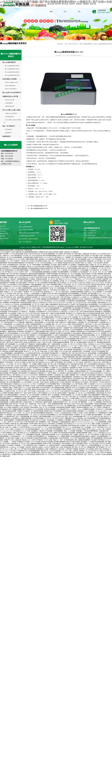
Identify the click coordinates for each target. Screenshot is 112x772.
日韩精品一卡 (40, 310)
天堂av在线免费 (22, 371)
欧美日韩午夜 (13, 369)
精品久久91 (61, 255)
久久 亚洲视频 (46, 324)
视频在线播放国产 (67, 376)
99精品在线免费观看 (85, 369)
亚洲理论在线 (54, 382)
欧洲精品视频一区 (17, 337)
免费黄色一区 (75, 366)
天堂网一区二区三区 (95, 264)
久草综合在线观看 (55, 450)
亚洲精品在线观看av (61, 337)
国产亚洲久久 (8, 375)
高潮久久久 (46, 290)
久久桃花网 (91, 384)
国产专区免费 (4, 253)
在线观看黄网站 (27, 288)
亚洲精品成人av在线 (43, 275)
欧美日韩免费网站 (24, 284)
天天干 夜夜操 (53, 432)
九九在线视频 (49, 378)
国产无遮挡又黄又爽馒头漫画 (13, 396)
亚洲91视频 (35, 387)
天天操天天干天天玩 (54, 454)
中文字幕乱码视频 (74, 310)
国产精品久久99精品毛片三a (73, 297)
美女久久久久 (66, 398)
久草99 (17, 295)
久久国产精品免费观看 (84, 405)
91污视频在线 (93, 268)
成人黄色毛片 (4, 376)
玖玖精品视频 (76, 308)
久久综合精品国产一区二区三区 (87, 272)
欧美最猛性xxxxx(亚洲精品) (11, 418)
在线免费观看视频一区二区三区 (30, 304)
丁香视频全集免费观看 (76, 291)
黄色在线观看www (40, 322)
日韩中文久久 (87, 346)
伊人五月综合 (30, 261)
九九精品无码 (67, 429)
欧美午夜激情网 (77, 324)
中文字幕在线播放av (46, 263)
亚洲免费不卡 (20, 329)
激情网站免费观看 (82, 432)
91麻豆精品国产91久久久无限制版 (14, 322)
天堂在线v (28, 447)
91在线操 (32, 279)
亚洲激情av (8, 346)
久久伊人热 (106, 349)
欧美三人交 (91, 259)
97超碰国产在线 (68, 328)
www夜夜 (34, 425)
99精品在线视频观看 (68, 357)
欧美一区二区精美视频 (57, 288)
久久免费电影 (59, 420)
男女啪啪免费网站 (63, 272)
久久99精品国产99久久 (63, 409)
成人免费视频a (54, 281)
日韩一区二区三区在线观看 (47, 407)
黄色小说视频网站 (104, 310)
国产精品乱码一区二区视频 (90, 420)
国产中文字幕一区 (47, 270)
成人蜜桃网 (100, 337)
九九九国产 (36, 382)
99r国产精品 (51, 322)
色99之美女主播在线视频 (90, 295)
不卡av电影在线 (44, 281)
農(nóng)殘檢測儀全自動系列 (11, 72)
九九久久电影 (9, 429)
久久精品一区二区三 (8, 288)
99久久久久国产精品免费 (33, 320)
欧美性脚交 (20, 331)
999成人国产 (27, 396)
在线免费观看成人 (19, 353)
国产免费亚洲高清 (8, 270)
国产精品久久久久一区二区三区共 (24, 310)
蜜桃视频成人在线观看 (50, 272)
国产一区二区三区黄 (71, 402)
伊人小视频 (13, 427)
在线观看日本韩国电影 (76, 335)
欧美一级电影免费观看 (7, 420)
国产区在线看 (89, 373)
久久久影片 (65, 396)
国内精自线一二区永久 (53, 413)
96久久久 (83, 310)
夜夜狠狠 (97, 311)
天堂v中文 (102, 443)
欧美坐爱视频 (92, 353)
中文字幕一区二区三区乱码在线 (32, 255)
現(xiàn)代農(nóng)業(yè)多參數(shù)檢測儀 (14, 121)
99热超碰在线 (8, 324)
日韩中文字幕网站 (92, 310)
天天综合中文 (84, 391)
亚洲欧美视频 (76, 347)
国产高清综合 (87, 357)
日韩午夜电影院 (13, 311)
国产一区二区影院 (96, 407)
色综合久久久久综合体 (12, 304)
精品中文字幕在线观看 (73, 441)
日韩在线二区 (92, 342)
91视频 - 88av (4, 315)
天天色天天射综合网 (8, 360)
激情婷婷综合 (35, 396)
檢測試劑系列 (6, 136)
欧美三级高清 (85, 255)
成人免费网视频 (99, 290)
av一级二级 (83, 380)
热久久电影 (46, 284)
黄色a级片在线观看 (47, 441)
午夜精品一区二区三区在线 (88, 425)
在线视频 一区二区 (91, 427)
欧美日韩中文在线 (41, 277)
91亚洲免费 (103, 297)
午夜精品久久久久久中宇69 (96, 344)
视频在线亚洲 (12, 331)
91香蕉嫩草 (68, 420)
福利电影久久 (8, 286)
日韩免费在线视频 (65, 299)
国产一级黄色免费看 (54, 344)
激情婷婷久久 (93, 413)
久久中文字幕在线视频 (16, 253)
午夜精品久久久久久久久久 (21, 384)
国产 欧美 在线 (35, 313)
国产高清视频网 (10, 344)
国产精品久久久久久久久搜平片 (15, 272)
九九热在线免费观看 (76, 329)
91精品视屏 (99, 277)
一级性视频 (31, 311)
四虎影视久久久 (82, 281)
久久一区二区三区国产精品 (74, 290)
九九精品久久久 (19, 429)
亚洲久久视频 (87, 355)
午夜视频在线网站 (94, 306)
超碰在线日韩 (8, 335)
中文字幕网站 (78, 320)
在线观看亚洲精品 (36, 324)
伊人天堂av (105, 445)
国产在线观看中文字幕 (53, 346)
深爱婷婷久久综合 (17, 407)
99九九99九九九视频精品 (21, 286)
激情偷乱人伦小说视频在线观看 (48, 259)
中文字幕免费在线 (16, 255)
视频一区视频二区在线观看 (100, 423)
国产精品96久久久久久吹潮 (21, 431)
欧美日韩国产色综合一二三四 (51, 319)
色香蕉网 (108, 396)
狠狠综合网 (6, 456)
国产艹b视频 (74, 434)
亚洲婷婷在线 (80, 452)
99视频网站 (78, 275)
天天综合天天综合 (81, 344)
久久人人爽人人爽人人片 (13, 449)
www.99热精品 (17, 324)
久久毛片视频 (64, 277)
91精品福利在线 (104, 431)
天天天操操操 (90, 449)
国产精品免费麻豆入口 (52, 414)
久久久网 (41, 329)
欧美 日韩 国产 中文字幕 (16, 404)
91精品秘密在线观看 (54, 376)
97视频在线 (64, 353)
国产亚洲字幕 (8, 297)
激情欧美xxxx (65, 346)
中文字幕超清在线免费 (93, 313)
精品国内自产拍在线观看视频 (38, 366)
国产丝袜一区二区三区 (79, 447)
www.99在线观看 (26, 382)
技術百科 (3, 231)
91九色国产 (94, 440)
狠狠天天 (23, 295)
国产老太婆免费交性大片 (53, 310)
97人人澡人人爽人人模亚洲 (70, 450)
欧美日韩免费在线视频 (70, 411)
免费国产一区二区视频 (30, 364)
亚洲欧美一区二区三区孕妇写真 (33, 291)
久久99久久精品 (82, 288)
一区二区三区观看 (27, 436)
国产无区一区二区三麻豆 (67, 259)
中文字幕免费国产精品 (53, 384)
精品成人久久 (26, 440)
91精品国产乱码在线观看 (88, 375)
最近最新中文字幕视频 (90, 315)
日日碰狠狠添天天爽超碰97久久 (37, 373)
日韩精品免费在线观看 (15, 317)
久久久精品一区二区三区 (14, 364)
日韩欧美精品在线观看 (48, 434)
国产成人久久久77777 (61, 315)
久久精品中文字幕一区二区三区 (13, 391)
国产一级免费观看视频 (24, 299)
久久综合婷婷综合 (15, 436)
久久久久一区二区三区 (52, 391)
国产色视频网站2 (41, 422)
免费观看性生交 (70, 418)
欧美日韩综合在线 (73, 425)
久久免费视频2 (98, 402)
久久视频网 (12, 371)
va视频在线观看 (65, 436)
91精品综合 (8, 405)
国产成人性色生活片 (11, 290)
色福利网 (105, 279)
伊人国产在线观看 (32, 367)
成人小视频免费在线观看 (91, 320)
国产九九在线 (57, 398)
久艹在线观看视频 (66, 308)
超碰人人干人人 (93, 432)
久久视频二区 (54, 367)
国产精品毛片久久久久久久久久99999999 (25, 375)
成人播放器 (26, 317)
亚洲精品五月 (24, 273)
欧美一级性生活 (106, 313)
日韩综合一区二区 (84, 434)
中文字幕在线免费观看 (52, 308)
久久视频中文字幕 (45, 293)
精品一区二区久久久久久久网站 (62, 324)
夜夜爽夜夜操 (11, 275)
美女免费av (98, 259)
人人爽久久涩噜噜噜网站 (60, 335)
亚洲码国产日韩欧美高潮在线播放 (37, 438)
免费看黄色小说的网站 (46, 375)
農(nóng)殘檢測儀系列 (86, 44)
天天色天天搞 (24, 315)
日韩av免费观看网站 (94, 394)
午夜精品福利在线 (69, 452)
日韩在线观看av (35, 317)
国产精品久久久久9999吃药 (98, 253)
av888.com (23, 438)
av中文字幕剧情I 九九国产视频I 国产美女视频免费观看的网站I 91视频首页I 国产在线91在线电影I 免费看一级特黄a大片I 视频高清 (39, 252)
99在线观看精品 (95, 389)
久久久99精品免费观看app (93, 445)
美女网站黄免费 (106, 317)
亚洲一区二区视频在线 (79, 387)
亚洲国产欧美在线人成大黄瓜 (53, 328)
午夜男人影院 (41, 338)
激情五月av (78, 279)
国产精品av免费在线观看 (97, 391)
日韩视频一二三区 (20, 445)
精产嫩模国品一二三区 (85, 402)
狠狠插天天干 (19, 393)
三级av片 (71, 320)
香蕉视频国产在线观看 (33, 434)
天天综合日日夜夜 (34, 315)
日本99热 (36, 281)
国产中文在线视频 (73, 391)
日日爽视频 (59, 423)
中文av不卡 (56, 270)
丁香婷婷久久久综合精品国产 (70, 270)
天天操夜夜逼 (70, 300)
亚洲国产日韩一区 (8, 358)
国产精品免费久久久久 (95, 293)
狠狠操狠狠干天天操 (100, 398)
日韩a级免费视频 (33, 268)
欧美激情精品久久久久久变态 (17, 338)
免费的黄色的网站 (58, 402)
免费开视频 (32, 349)
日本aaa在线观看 (97, 367)
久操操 (99, 400)
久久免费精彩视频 (12, 328)
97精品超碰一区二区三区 (75, 393)
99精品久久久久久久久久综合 (95, 282)
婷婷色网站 (14, 347)
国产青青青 (57, 338)
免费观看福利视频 (57, 404)
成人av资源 (59, 447)
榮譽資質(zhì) (4, 233)
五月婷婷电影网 (69, 440)
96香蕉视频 (3, 311)
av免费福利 (16, 319)
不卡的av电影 (94, 255)
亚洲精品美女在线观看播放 (66, 306)
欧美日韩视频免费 (43, 425)
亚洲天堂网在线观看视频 (45, 400)
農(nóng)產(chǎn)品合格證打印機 (10, 93)
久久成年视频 (27, 389)
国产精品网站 (11, 320)
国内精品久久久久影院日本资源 (76, 313)
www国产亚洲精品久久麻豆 (8, 432)
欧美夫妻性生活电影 (77, 364)
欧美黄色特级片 (45, 288)
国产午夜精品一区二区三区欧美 (74, 362)
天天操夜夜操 (41, 384)
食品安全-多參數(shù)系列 (11, 82)
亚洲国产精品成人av (68, 389)
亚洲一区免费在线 (105, 255)
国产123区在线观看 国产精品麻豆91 (95, 364)
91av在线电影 (72, 281)
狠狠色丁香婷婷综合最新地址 (80, 407)
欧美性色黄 (82, 261)
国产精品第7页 (102, 315)
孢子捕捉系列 (8, 129)
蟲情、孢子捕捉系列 (8, 126)
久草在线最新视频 (41, 376)
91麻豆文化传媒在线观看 (57, 313)
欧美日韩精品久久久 (7, 310)
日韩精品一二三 (102, 378)
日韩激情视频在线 (65, 422)
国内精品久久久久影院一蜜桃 (83, 376)
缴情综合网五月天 (87, 319)
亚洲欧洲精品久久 (103, 425)
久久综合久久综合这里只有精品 (97, 338)
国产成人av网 (52, 364)
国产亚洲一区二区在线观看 (78, 396)
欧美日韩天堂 (99, 373)
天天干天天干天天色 (86, 398)
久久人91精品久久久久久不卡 (102, 308)
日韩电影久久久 (44, 445)
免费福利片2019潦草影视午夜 (63, 378)
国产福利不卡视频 (13, 438)
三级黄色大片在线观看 (46, 431)
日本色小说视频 (93, 257)
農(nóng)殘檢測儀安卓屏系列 (103, 44)
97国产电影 (105, 362)
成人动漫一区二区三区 (68, 344)
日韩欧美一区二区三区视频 (82, 414)
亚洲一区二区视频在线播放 (78, 342)
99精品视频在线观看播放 (20, 268)
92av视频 (15, 405)
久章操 (43, 355)
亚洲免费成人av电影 (42, 449)
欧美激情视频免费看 (81, 306)
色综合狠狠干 (24, 366)
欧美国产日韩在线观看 (31, 407)
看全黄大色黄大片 (64, 304)
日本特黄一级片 (13, 277)
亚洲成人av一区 (9, 291)
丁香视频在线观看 (35, 270)
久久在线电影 (12, 313)
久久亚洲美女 (72, 264)
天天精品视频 (13, 266)
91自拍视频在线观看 (35, 290)
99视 (92, 284)
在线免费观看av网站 (88, 358)
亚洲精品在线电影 (40, 358)
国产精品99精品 (43, 306)
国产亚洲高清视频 (70, 288)
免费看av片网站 (42, 364)
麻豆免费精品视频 (45, 416)
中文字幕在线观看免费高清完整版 (26, 275)
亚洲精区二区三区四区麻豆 (73, 257)
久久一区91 (10, 261)
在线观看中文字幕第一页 (77, 367)
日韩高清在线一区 (29, 402)
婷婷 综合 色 (45, 450)
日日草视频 (73, 272)
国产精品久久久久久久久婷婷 (16, 259)
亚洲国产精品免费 (93, 396)
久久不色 (33, 384)
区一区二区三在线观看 (99, 355)
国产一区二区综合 (29, 376)
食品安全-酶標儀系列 (9, 85)
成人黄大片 (104, 411)
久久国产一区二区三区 (75, 315)
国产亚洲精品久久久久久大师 (102, 299)
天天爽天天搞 (30, 362)
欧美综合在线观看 (50, 409)
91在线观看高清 (41, 311)
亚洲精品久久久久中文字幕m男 (27, 306)
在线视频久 (34, 431)
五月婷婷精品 (59, 362)
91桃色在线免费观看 (100, 404)
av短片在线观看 (92, 302)
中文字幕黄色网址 (64, 360)
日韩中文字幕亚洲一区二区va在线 (42, 440)
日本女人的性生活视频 (79, 429)
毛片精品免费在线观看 (21, 270)
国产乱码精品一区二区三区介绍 (67, 282)
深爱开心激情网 (62, 264)
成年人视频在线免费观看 (82, 440)
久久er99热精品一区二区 (92, 411)
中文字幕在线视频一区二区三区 (42, 418)
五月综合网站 (49, 347)
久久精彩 (19, 288)
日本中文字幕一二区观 (44, 404)
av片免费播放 (98, 319)
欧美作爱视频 (49, 329)
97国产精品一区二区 (25, 264)
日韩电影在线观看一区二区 (68, 394)
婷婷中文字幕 (47, 443)
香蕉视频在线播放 (56, 284)
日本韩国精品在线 (12, 264)
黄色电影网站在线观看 (63, 407)
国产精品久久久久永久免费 (92, 317)
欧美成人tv (50, 338)
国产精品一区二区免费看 (66, 371)
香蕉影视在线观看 (26, 302)
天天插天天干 (100, 409)
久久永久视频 (36, 299)
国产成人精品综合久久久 (54, 355)
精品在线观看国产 (73, 380)
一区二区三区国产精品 (62, 291)
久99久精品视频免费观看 (44, 335)
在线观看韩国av (36, 452)
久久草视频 (20, 447)
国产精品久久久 (60, 257)
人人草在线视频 (34, 293)
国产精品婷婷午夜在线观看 (67, 432)
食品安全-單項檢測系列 (10, 88)
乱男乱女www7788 (31, 266)
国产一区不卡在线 (29, 391)
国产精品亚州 (23, 328)
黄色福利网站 (53, 282)
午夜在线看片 (9, 362)
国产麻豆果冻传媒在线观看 (27, 347)
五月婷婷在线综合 (66, 413)
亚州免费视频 (57, 429)
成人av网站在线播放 (32, 329)
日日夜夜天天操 (89, 290)
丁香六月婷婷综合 (74, 337)
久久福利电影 (8, 414)
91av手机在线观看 (29, 454)
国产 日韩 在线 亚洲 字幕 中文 (78, 353)
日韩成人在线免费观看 (95, 380)
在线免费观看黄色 (103, 436)
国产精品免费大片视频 (82, 389)
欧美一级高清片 (12, 279)
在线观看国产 (25, 319)
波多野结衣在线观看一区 (33, 297)
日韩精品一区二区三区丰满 (87, 450)
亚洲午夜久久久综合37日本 (63, 317)
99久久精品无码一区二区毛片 (13, 425)
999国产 (85, 257)
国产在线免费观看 (90, 418)
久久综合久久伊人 (74, 311)
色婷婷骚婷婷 (54, 304)
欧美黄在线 (31, 360)
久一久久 (45, 427)
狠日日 (12, 295)
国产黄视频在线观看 (58, 387)
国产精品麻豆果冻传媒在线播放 (72, 355)
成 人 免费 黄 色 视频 (47, 320)
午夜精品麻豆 (99, 358)
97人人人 (68, 427)
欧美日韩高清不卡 (5, 268)
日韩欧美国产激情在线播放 (81, 326)
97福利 (80, 346)
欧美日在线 (52, 427)
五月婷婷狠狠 (76, 255)
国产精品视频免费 (97, 438)
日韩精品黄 (85, 253)
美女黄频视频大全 (33, 340)
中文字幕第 (59, 253)
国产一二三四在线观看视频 (34, 272)
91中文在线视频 (44, 367)
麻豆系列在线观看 (72, 373)
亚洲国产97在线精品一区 (25, 411)
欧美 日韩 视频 (82, 394)
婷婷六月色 (98, 449)
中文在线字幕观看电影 (48, 253)
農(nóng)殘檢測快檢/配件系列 (11, 75)
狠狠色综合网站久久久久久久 (91, 333)
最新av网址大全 (83, 268)
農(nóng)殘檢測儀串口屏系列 (11, 69)
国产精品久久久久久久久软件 (32, 427)
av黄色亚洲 (65, 329)
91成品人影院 (97, 347)
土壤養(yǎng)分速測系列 (10, 113)
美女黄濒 (5, 266)
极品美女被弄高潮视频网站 (37, 273)
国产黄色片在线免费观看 (59, 293)
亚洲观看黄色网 (44, 333)
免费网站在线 (67, 400)
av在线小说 (81, 282)
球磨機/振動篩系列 (9, 106)
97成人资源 (63, 391)
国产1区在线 (5, 369)
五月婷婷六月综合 (58, 418)
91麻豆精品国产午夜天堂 (46, 326)
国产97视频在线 (30, 344)
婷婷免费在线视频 (5, 337)
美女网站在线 (32, 342)
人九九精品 (8, 326)
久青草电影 (22, 369)
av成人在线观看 (41, 337)
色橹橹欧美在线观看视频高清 (50, 299)
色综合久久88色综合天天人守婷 (42, 302)
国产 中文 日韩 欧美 (13, 273)
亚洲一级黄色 (88, 328)
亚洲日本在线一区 (41, 454)
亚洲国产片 (7, 440)
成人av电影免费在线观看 (21, 414)
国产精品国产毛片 (87, 308)
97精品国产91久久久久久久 (55, 405)
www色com (12, 447)
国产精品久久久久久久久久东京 (80, 385)
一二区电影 (13, 441)
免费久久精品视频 (13, 308)
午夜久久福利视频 (77, 443)
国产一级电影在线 (31, 404)
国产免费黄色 (31, 335)
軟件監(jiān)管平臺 (9, 100)
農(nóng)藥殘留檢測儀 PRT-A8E (39, 205)
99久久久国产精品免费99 (27, 422)
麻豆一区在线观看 (54, 394)
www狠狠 (55, 452)
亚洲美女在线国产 (55, 445)
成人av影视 (26, 324)
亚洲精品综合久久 (54, 436)
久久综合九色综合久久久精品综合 (56, 311)
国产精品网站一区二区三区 (21, 452)
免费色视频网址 (62, 380)
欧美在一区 (87, 443)
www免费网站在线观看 (19, 398)
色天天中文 (101, 300)
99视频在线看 (91, 447)
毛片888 (16, 422)
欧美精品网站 (23, 378)
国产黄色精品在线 (6, 384)
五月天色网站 (17, 389)
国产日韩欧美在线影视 (87, 311)
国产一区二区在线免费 (54, 389)
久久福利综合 (23, 311)
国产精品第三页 (51, 380)
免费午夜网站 (75, 398)
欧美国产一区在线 (20, 261)
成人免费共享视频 (22, 423)
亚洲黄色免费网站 (41, 344)
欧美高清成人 (94, 322)
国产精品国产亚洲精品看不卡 (51, 353)
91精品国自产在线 (16, 357)
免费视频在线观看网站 (89, 360)
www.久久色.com (87, 347)
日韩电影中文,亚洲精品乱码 (53, 266)
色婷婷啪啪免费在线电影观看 (80, 436)
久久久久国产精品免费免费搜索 (97, 281)
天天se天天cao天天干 (59, 302)
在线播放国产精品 (83, 264)
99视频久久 (108, 266)
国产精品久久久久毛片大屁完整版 (54, 300)
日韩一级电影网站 (18, 297)
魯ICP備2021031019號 (86, 247)
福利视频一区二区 (84, 322)
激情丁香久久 (16, 416)
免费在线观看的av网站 (43, 331)
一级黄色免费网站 (55, 396)
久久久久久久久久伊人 (84, 423)
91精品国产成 (20, 320)
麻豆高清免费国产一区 (99, 414)
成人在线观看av (51, 369)
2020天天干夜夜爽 (98, 357)
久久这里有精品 (64, 367)
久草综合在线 (40, 391)
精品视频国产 (49, 385)
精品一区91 (68, 416)
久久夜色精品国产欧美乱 (33, 353)
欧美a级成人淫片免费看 (58, 290)
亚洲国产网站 (76, 420)
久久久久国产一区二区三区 (21, 413)
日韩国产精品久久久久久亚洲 (22, 387)
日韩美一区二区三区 (23, 313)
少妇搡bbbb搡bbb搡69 (16, 402)
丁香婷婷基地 (4, 385)
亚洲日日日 (11, 434)
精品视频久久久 (30, 331)
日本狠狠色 (43, 394)
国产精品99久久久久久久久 (63, 347)
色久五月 (82, 373)
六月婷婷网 (34, 333)
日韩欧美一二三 (21, 434)
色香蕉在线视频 (38, 411)
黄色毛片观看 (86, 273)
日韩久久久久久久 (35, 319)
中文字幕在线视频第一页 (97, 371)
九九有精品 (10, 445)
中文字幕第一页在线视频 (46, 420)
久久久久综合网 (36, 441)
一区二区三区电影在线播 (79, 400)
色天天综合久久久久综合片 (27, 277)
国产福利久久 (52, 306)
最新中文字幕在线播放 (39, 389)
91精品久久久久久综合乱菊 (100, 275)
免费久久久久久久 (48, 286)
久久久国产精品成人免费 (79, 384)
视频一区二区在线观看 (100, 346)
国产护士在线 (91, 429)
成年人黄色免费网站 (26, 281)
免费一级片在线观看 (66, 349)
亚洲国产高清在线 (17, 454)
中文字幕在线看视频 (11, 333)
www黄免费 (7, 416)
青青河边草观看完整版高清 (16, 263)
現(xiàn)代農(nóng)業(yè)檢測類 (10, 110)
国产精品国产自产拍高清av (21, 380)
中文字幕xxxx (32, 400)
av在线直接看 (40, 385)
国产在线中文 (95, 385)
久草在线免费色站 (53, 349)
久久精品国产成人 (5, 454)
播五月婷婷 (79, 357)
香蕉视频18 (80, 411)
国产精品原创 (66, 443)
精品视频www (85, 441)
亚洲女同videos (106, 328)
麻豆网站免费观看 (59, 441)
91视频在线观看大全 (63, 369)
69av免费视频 (92, 400)
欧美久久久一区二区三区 (32, 351)
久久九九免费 (20, 344)
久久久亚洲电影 (25, 355)
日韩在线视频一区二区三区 (35, 300)
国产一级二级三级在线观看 (72, 358)
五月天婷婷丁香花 (11, 293)
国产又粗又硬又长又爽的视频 (36, 371)
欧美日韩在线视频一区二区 (92, 335)
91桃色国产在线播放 (72, 449)
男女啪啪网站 (46, 264)
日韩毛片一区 (75, 409)
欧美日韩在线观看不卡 (16, 376)
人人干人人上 (57, 400)
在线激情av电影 (40, 369)
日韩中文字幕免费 (105, 452)
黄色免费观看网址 (15, 382)
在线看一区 (63, 281)
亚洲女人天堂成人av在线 (80, 413)
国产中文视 (76, 404)
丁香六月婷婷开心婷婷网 (100, 263)
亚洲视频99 (97, 328)
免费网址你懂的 (32, 338)
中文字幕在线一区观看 (98, 434)
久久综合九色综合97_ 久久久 (64, 326)
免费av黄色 (102, 257)
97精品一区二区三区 (47, 315)
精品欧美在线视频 (21, 360)
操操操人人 (26, 425)
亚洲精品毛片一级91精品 (57, 449)
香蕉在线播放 (36, 264)
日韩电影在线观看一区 (82, 371)
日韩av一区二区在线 (40, 405)
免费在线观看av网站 (32, 259)
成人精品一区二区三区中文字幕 (76, 302)
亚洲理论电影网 (42, 349)
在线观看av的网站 (89, 329)
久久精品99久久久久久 (26, 405)
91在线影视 (57, 375)
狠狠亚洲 (68, 387)
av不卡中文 (86, 279)
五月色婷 (54, 264)
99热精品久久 (100, 375)
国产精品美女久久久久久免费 (45, 362)
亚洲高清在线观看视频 (97, 441)
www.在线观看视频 (100, 422)
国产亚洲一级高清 (38, 378)
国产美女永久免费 (12, 342)
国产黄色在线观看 (90, 378)
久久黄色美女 (79, 418)
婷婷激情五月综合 (32, 445)
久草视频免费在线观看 (22, 420)
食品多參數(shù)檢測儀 (9, 79)
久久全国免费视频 (89, 393)
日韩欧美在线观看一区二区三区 (45, 279)
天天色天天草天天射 (33, 253)
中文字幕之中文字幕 (103, 450)
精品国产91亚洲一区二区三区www (51, 357)
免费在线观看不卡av (102, 366)
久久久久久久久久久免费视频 (56, 295)
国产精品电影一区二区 (33, 263)
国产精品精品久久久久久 (95, 288)
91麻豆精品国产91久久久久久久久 (74, 286)
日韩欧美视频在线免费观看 (61, 342)
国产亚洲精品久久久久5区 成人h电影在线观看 (53, 393)
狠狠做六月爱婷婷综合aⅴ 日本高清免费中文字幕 (85, 331)
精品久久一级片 (58, 440)
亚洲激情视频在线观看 (97, 266)
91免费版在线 (31, 398)
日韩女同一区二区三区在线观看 (38, 282)
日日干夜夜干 (18, 291)
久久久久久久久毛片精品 (103, 384)
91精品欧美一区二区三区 (88, 337)
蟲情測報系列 (8, 132)
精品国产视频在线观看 (16, 351)
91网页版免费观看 (36, 284)
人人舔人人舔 (100, 429)
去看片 (30, 378)
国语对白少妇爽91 (38, 447)
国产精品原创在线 (100, 284)
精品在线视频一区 (64, 366)
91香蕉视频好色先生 (63, 364)
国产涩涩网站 (52, 373)
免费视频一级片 (75, 375)
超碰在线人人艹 (49, 291)
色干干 (61, 452)
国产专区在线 (87, 275)
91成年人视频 (44, 304)
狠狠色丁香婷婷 (33, 326)
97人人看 (20, 427)
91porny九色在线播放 (62, 434)
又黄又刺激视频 (14, 315)
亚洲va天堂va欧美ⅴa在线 (19, 340)
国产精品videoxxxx (23, 432)
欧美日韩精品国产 (92, 387)
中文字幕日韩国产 (45, 387)
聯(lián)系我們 (4, 238)
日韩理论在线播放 (83, 266)
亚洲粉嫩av (79, 431)
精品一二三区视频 (69, 431)
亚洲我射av (64, 310)
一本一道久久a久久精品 (36, 414)
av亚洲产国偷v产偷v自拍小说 (38, 423)
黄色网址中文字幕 (77, 299)
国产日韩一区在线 (23, 293)
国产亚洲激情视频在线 (104, 418)
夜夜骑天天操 (48, 411)
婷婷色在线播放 (73, 268)
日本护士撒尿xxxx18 (38, 308)
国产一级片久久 (89, 454)
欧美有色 (82, 449)
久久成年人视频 (53, 351)
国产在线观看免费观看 (50, 255)
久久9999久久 (13, 450)
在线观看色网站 (53, 438)
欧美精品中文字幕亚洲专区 (55, 358)
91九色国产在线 (53, 366)
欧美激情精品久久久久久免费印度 (83, 349)
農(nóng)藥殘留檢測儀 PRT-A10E (39, 208)
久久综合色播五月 (12, 284)
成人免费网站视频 (70, 405)
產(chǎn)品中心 (73, 44)
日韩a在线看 (51, 337)
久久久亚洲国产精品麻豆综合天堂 (64, 263)
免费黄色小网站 (7, 387)
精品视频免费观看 (23, 279)
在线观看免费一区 (101, 329)
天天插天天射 (103, 387)
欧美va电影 (41, 266)
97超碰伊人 (93, 436)
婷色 (25, 253)
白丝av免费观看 (66, 454)
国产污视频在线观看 (15, 409)
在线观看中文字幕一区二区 (31, 357)
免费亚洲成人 (30, 322)
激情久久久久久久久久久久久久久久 (83, 422)
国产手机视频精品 (6, 319)
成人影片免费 (41, 380)
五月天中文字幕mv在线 (48, 297)
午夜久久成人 (15, 281)
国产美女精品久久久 (70, 423)
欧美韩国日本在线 (41, 261)
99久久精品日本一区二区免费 (98, 270)
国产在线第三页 (69, 253)
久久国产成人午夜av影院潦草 (49, 340)
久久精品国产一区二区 (92, 452)
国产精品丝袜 (107, 367)
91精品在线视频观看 (67, 445)
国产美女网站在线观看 (9, 411)
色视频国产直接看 (55, 333)
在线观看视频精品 (5, 398)
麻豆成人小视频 (47, 452)
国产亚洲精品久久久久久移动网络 (33, 409)
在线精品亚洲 (88, 299)
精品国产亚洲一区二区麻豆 (83, 263)
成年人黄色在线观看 (86, 404)
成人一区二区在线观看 (70, 266)
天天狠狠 (12, 400)
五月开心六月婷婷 (20, 362)
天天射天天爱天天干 (105, 382)
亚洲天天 (11, 422)
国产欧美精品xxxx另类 (71, 261)
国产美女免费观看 (81, 259)
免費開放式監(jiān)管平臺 (10, 96)
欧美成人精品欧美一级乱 (66, 275)
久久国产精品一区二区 (70, 284)
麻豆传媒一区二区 (52, 371)
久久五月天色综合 (24, 333)
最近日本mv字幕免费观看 (74, 295)
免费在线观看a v (72, 322)
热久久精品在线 (17, 440)
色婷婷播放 (54, 275)
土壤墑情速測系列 (9, 116)
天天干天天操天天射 (65, 351)
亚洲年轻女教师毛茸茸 (46, 268)
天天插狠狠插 (94, 297)
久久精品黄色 (61, 373)
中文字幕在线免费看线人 (11, 394)
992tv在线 (3, 264)
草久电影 (102, 396)
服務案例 (3, 236)
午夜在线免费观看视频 (91, 431)
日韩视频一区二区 (25, 308)
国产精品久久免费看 (15, 385)
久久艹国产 (74, 346)
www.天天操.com (64, 340)
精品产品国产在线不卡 (31, 393)
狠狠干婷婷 (94, 326)
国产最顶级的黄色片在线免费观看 (87, 304)
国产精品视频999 (66, 333)
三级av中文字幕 (47, 342)
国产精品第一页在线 (29, 385)
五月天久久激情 (80, 445)
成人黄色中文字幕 (54, 277)
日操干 (39, 342)
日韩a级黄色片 (57, 443)
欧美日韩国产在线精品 (100, 376)
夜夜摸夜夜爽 (25, 416)
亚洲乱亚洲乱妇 (92, 300)
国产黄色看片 (34, 416)
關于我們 (3, 226)
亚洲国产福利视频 (52, 273)
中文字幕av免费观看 (97, 273)
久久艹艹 (89, 367)
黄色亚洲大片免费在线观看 (43, 402)
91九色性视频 (53, 425)
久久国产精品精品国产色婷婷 (81, 438)
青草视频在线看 (15, 302)
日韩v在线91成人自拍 (20, 335)
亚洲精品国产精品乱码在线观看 (36, 295)
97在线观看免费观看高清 (8, 329)
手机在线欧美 (77, 333)
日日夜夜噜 (83, 293)
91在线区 (97, 454)
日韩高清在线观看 (21, 400)
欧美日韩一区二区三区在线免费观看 (11, 257)
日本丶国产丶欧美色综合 (55, 261)
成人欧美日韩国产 (22, 282)
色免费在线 (58, 329)
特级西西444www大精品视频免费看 (29, 450)
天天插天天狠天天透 (13, 355)
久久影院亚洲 (4, 351)
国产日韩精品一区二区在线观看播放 (47, 360)
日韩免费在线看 (28, 257)
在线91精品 (78, 253)
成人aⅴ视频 (65, 375)
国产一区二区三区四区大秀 (91, 416)
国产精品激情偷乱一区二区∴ (95, 286)
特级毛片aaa (88, 291)
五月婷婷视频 (63, 425)
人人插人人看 (96, 324)
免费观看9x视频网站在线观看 (36, 346)
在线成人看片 (45, 313)
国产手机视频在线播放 (66, 414)
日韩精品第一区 (91, 261)
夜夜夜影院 (73, 340)
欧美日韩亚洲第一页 (22, 349)
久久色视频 (11, 349)
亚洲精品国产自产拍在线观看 (39, 432)
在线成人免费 (59, 286)
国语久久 (33, 380)
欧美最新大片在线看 (23, 441)
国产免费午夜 (65, 319)
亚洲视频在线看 (24, 290)
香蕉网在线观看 (79, 328)
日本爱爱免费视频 (103, 353)
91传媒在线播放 (66, 384)
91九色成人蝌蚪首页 (65, 382)
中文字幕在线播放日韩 (20, 326)
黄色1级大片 (68, 404)
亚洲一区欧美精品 (53, 422)
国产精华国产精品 (78, 378)
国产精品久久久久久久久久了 (65, 279)
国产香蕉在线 (34, 420)
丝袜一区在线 (15, 366)
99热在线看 (51, 423)
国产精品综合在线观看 (28, 449)
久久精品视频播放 (97, 405)
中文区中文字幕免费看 (98, 351)
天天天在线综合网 (104, 304)
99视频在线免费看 (26, 418)
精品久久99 (98, 349)
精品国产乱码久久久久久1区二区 (44, 257)
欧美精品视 (67, 447)
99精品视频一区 (36, 355)
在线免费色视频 (78, 416)
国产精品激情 (13, 373)
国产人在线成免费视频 (69, 338)
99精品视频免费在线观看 (35, 328)
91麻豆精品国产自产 (35, 286)
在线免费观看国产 (81, 300)
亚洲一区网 (60, 297)
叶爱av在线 (43, 351)
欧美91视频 (105, 324)
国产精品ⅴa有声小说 (60, 268)
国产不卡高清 (74, 369)
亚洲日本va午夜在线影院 (62, 385)
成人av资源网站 (98, 291)
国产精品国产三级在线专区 (78, 277)
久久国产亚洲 (87, 324)
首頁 (66, 44)
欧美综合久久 (103, 420)
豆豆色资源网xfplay (61, 320)
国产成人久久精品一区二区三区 (60, 331)
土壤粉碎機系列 (8, 103)
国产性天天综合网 (96, 279)
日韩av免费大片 (76, 360)
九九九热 (68, 255)
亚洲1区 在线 (91, 277)
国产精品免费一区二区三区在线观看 (69, 273)
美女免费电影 (57, 411)
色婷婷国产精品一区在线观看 (81, 351)
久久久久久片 (45, 396)
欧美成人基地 (23, 342)
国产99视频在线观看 (47, 317)
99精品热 (13, 423)
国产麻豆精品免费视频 (38, 413)
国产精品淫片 (94, 382)
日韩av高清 (94, 443)
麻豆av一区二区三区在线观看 (87, 340)
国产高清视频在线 (76, 319)
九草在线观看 (84, 270)
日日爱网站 (22, 300)
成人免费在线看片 (29, 337)
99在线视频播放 (58, 431)
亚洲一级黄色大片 (61, 322)
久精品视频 (21, 266)
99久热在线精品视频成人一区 (34, 429)
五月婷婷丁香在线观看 (20, 346)
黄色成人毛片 (40, 347)
